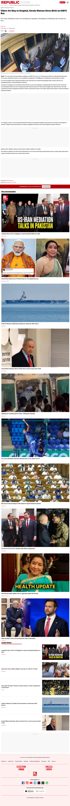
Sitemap (26, 761)
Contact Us (10, 761)
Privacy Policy (18, 761)
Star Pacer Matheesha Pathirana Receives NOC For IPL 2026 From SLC (20, 459)
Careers (54, 761)
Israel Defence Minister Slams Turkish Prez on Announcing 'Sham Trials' (21, 369)
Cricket (2, 689)
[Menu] (67, 2)
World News (3, 236)
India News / (7, 5)
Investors (43, 761)
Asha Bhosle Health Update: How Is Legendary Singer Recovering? (19, 593)
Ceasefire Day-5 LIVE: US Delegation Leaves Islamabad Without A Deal (20, 234)
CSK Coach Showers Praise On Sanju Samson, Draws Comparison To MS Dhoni (20, 686)
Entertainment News (5, 281)
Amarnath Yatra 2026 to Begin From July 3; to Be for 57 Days (19, 669)
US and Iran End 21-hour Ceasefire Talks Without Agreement (18, 548)
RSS (49, 761)
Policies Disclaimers (35, 761)
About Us (3, 761)
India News (4, 28)
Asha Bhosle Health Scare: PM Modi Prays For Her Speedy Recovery (20, 279)
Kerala (38, 76)
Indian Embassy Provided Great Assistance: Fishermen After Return (20, 324)
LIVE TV (62, 2)
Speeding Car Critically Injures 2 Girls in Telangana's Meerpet (18, 414)
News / (2, 5)
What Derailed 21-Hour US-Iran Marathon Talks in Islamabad (18, 638)
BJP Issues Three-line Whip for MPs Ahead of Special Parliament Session (21, 503)
